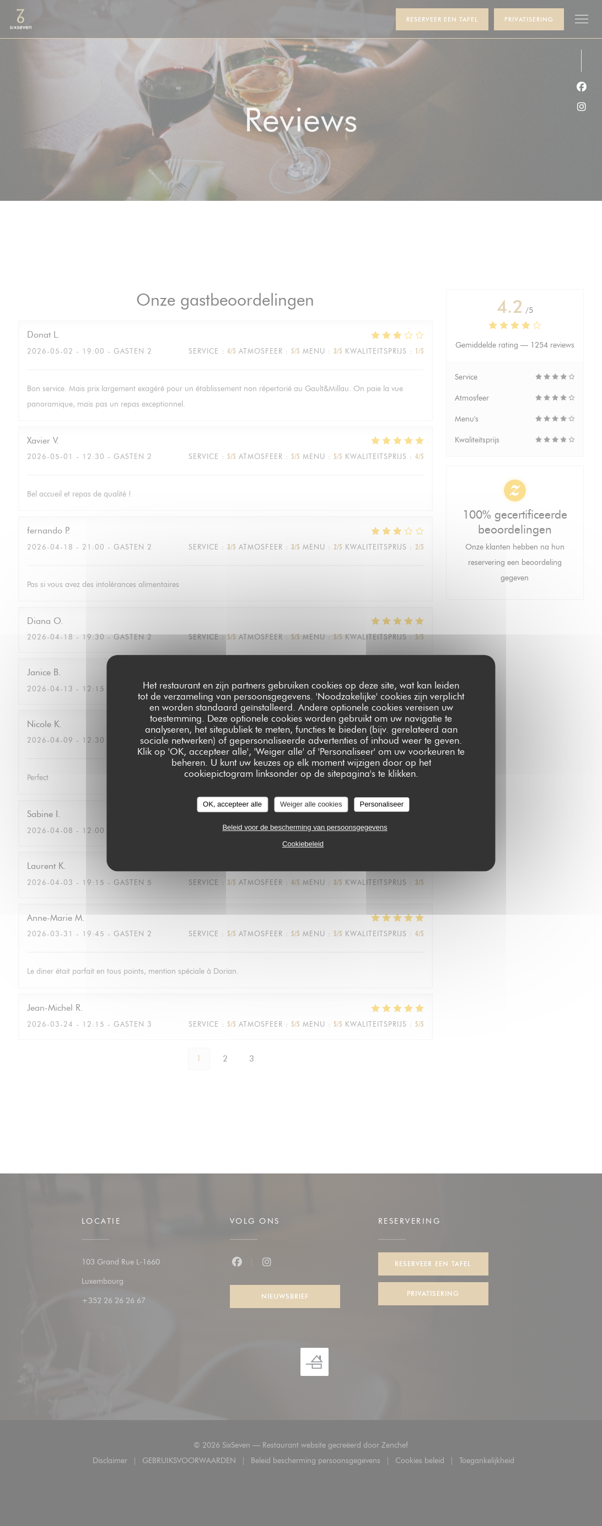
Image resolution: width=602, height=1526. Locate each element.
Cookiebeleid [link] (303, 844)
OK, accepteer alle (232, 804)
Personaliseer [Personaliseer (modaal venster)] (381, 804)
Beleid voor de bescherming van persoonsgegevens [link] (304, 827)
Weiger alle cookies (311, 804)
